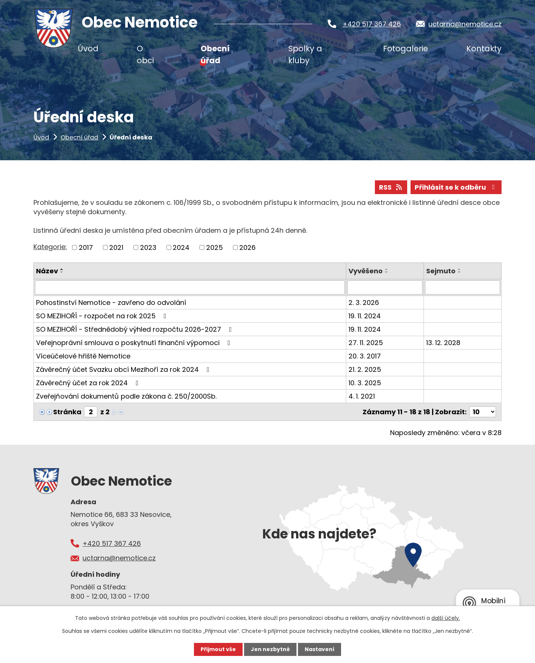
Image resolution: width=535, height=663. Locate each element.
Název (47, 271)
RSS (391, 187)
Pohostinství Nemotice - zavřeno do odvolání (111, 302)
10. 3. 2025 (364, 382)
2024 (181, 247)
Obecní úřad (79, 137)
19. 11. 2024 (364, 316)
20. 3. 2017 (364, 356)
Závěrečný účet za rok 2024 (89, 382)
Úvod (41, 137)
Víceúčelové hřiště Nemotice (83, 356)
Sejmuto (440, 271)
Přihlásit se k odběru (456, 187)
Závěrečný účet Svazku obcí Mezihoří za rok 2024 (124, 369)
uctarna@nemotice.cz (465, 24)
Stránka (67, 411)
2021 (116, 247)
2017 (86, 247)
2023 (148, 247)
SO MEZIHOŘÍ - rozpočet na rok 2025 (102, 316)
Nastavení (319, 649)
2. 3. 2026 (363, 302)
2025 (214, 247)
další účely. (445, 618)
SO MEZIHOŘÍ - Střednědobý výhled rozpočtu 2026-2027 (135, 329)
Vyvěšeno (365, 271)
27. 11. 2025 (365, 342)
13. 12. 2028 (443, 342)
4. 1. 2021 (361, 396)
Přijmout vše (218, 649)
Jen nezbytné (270, 649)
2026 (247, 247)
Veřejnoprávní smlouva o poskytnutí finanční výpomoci (134, 342)
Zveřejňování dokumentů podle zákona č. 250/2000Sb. (126, 396)
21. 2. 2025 (364, 369)
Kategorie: (50, 246)
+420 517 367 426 (372, 24)
